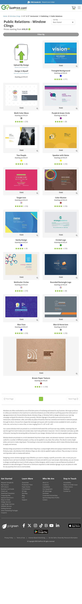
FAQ (23, 498)
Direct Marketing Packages (9, 510)
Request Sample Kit (7, 483)
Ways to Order (5, 500)
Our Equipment (47, 489)
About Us (45, 483)
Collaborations (68, 487)
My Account (5, 485)
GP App (24, 491)
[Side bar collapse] (79, 8)
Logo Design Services (7, 504)
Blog (23, 495)
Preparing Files (5, 495)
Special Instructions (7, 498)
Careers (45, 500)
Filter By (41, 34)
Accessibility (67, 483)
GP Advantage (47, 491)
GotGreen (46, 493)
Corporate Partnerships (50, 495)
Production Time (27, 485)
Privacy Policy (8, 538)
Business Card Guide (7, 489)
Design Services (6, 502)
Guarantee (25, 483)
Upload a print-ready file (21, 67)
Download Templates (8, 493)
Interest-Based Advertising (36, 538)
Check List (4, 491)
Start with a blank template (21, 73)
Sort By (55, 20)
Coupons (4, 513)
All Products (5, 487)
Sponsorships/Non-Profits (51, 498)
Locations (46, 485)
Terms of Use (21, 538)
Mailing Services (6, 508)
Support (24, 500)
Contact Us (66, 491)
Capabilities (46, 487)
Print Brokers (26, 489)
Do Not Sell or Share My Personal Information (63, 538)
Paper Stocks (26, 487)
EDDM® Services (6, 506)
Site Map (24, 493)
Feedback (66, 489)
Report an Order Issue (70, 485)
